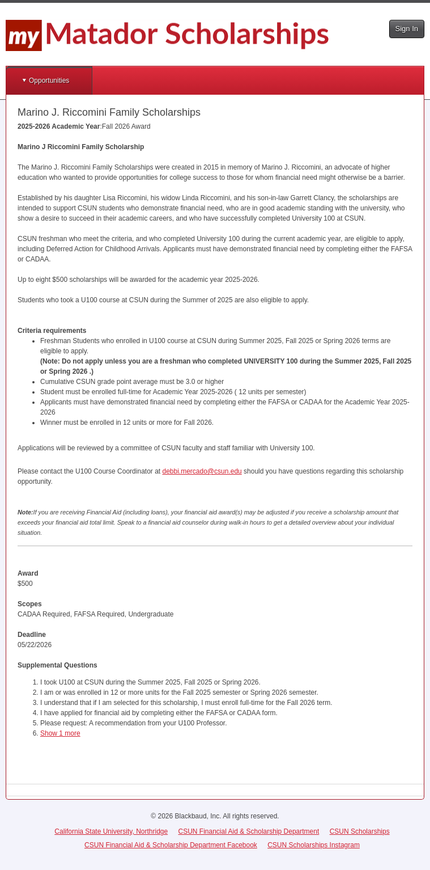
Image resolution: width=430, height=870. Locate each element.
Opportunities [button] (49, 81)
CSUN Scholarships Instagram (313, 845)
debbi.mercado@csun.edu (201, 471)
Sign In (406, 28)
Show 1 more (60, 733)
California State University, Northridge (111, 831)
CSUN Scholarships (360, 831)
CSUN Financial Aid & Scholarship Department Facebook (170, 845)
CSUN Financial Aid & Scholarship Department (249, 831)
